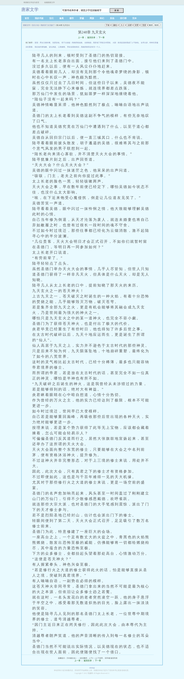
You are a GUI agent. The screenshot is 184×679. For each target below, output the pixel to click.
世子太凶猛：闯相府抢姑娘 (72, 43)
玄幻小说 (35, 25)
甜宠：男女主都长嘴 (42, 43)
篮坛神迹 (52, 47)
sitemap (92, 668)
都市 (71, 18)
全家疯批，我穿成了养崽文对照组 (97, 43)
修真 (61, 18)
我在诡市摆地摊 (41, 47)
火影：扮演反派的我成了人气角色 (126, 43)
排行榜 (123, 18)
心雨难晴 (61, 47)
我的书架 (39, 18)
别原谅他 (55, 43)
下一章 (101, 37)
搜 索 (116, 10)
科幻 (102, 18)
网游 (92, 18)
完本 (134, 18)
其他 (112, 18)
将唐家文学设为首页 (31, 2)
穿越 (82, 18)
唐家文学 (30, 9)
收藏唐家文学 (49, 2)
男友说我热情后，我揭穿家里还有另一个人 (83, 47)
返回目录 (91, 37)
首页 (27, 18)
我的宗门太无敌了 (48, 25)
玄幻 (51, 18)
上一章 (81, 37)
